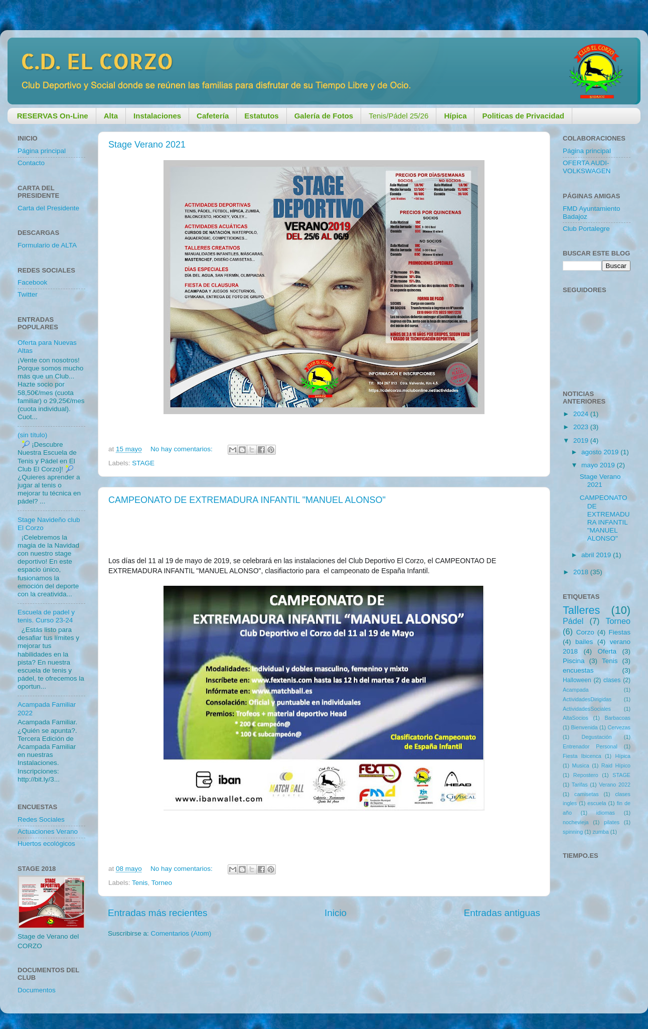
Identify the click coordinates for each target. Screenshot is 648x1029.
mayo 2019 (599, 465)
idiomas (605, 813)
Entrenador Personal (590, 746)
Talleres (581, 610)
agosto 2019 (600, 452)
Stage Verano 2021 (147, 145)
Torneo (161, 882)
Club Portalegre (586, 228)
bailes (584, 642)
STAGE (143, 463)
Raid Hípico (615, 765)
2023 (581, 427)
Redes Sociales (41, 819)
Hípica (622, 756)
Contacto (31, 163)
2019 (581, 440)
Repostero (585, 775)
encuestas (578, 670)
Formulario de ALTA (47, 245)
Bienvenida (584, 727)
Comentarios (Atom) (181, 933)
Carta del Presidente (48, 208)
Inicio (336, 913)
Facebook (32, 282)
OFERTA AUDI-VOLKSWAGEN (587, 167)
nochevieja (576, 822)
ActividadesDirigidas (587, 699)
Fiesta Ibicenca (582, 756)
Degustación (596, 737)
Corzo (585, 632)
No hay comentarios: (182, 449)
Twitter (28, 294)
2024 (581, 414)
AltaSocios (575, 718)
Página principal (42, 151)
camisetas (586, 794)
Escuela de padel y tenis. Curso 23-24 (46, 616)
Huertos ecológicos (46, 843)
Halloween (577, 680)
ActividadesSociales (587, 709)
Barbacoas (617, 718)
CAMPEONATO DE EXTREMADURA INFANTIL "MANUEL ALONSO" (247, 500)
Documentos (37, 990)
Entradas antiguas (502, 913)
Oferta (606, 651)
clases (611, 680)
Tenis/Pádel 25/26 (398, 115)
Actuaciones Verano (48, 831)
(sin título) (32, 435)
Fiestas (619, 632)
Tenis (140, 882)
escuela (596, 803)
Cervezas (618, 727)
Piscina (574, 661)
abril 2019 (597, 555)
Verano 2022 (614, 785)
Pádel (573, 620)
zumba (600, 832)
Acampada (576, 690)
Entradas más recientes (157, 913)
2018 (581, 572)
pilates (611, 822)
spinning (573, 832)
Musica (580, 765)
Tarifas (580, 785)
